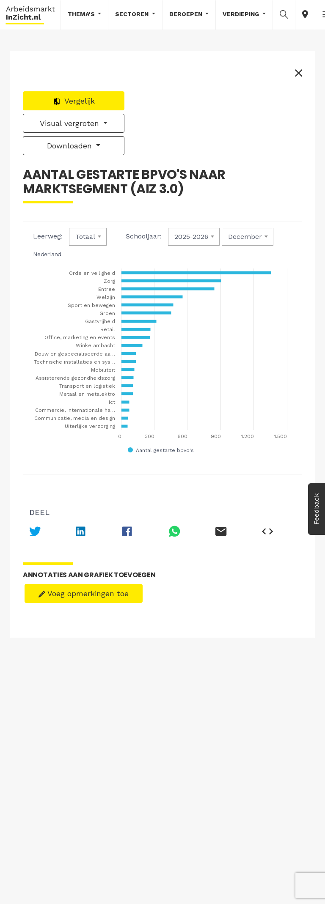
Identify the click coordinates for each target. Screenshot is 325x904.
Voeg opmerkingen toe (84, 593)
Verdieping (242, 14)
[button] (284, 14)
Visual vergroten (71, 123)
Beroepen (186, 14)
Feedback (316, 509)
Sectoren (132, 14)
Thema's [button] (82, 14)
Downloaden (70, 145)
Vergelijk (74, 100)
